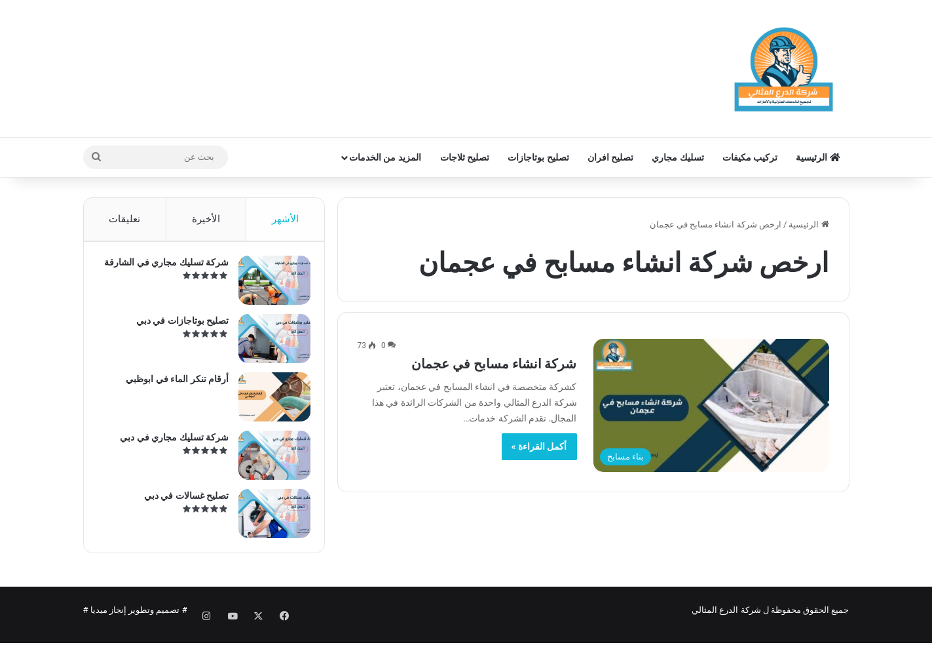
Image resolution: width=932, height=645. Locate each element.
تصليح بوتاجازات (538, 157)
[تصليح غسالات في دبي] (269, 519)
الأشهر (285, 219)
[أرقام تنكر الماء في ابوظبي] (269, 402)
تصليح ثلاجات (464, 157)
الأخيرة (206, 219)
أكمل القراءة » (539, 446)
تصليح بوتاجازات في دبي (176, 326)
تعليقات (124, 219)
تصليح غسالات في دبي (180, 501)
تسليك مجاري (677, 157)
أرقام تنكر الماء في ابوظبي (172, 385)
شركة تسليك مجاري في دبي (169, 443)
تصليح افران (610, 157)
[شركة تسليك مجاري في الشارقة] (269, 286)
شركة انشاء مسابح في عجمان (494, 364)
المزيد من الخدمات (385, 157)
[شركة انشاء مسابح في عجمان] (711, 405)
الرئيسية (818, 157)
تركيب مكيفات (749, 157)
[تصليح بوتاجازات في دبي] (269, 344)
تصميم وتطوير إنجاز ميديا (135, 621)
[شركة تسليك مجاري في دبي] (269, 461)
